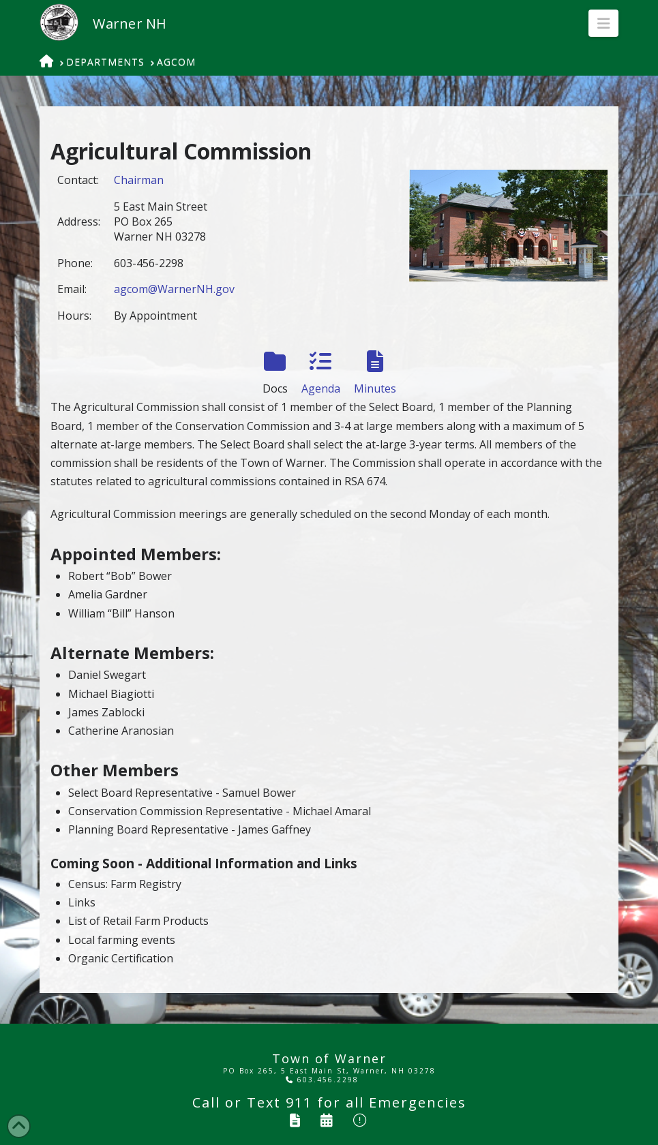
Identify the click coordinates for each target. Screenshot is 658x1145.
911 (299, 1102)
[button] (603, 23)
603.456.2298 (322, 1079)
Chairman (139, 179)
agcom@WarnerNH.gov (174, 288)
